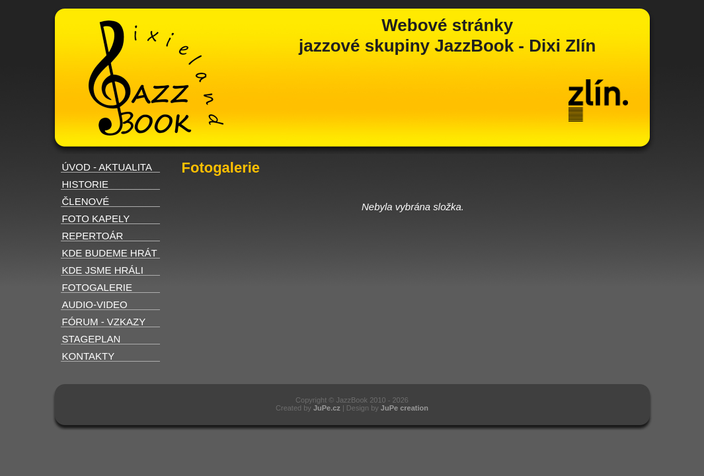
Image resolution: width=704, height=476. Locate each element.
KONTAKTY (88, 356)
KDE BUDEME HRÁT (109, 252)
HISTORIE (85, 184)
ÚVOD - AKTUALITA (107, 167)
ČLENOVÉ (86, 201)
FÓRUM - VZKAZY (104, 321)
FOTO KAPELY (96, 218)
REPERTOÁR (93, 235)
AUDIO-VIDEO (95, 304)
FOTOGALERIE (97, 287)
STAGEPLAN (91, 338)
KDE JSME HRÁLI (102, 270)
